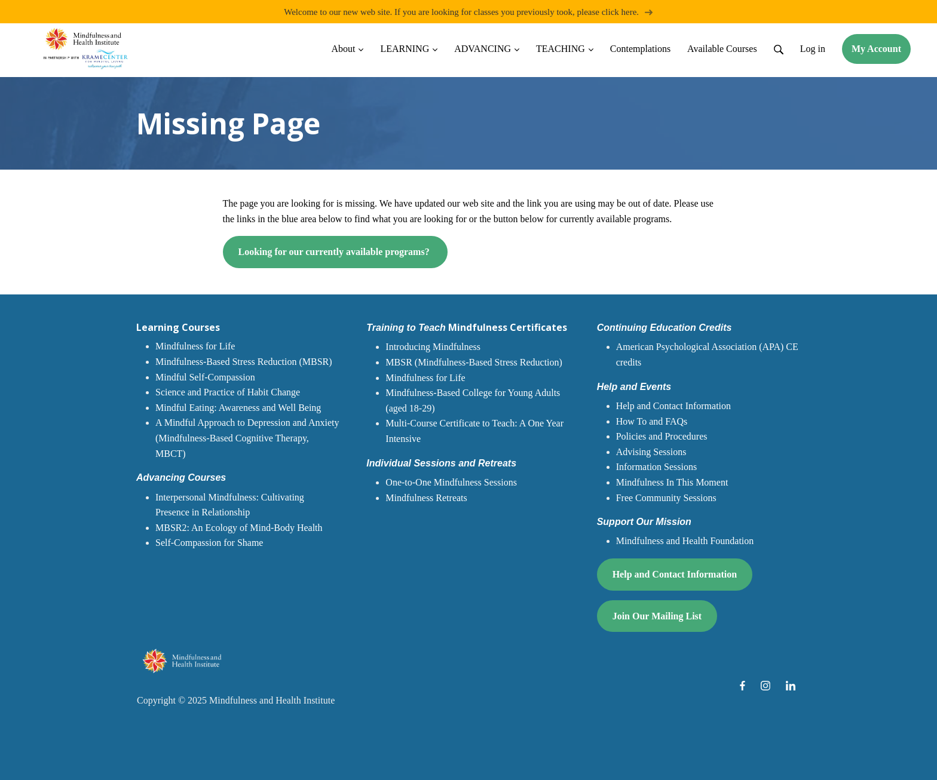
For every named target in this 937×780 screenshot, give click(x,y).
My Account (876, 49)
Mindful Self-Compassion (205, 377)
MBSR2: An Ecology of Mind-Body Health (239, 528)
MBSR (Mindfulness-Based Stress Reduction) (473, 362)
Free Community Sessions (666, 498)
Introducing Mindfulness (432, 347)
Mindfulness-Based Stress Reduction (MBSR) (243, 362)
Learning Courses (178, 327)
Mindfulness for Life (195, 347)
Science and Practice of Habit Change (227, 392)
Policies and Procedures (662, 436)
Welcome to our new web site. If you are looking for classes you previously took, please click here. (468, 12)
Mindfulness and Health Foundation (685, 541)
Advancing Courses (181, 477)
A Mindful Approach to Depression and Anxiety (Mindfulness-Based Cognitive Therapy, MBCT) (247, 438)
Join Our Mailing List (657, 616)
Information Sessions (656, 467)
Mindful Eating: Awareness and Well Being (238, 408)
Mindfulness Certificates (466, 327)
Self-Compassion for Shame (209, 543)
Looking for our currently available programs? (335, 252)
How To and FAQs (652, 421)
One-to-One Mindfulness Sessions (451, 482)
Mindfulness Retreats (426, 498)
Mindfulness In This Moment (672, 482)
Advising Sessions (651, 452)
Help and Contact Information (673, 406)
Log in (812, 49)
